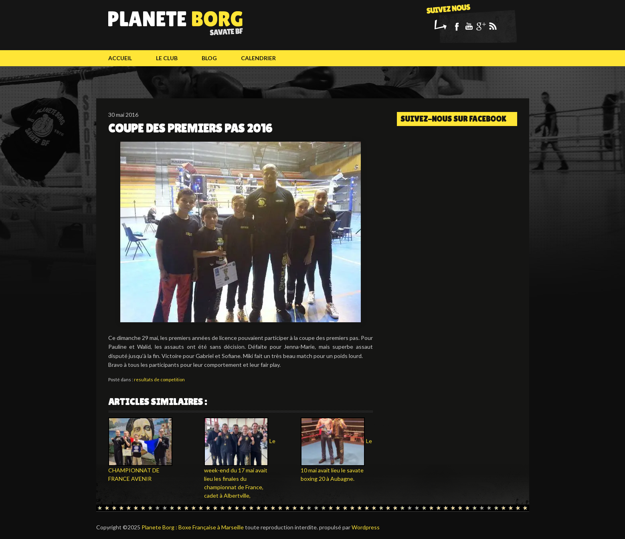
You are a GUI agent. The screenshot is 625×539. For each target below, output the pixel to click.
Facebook (457, 26)
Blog (209, 58)
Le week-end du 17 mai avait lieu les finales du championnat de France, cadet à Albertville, (239, 468)
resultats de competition (159, 379)
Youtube (469, 26)
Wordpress (366, 527)
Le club (167, 58)
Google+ (481, 26)
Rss (493, 26)
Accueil (120, 58)
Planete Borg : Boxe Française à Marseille (193, 527)
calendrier (258, 58)
